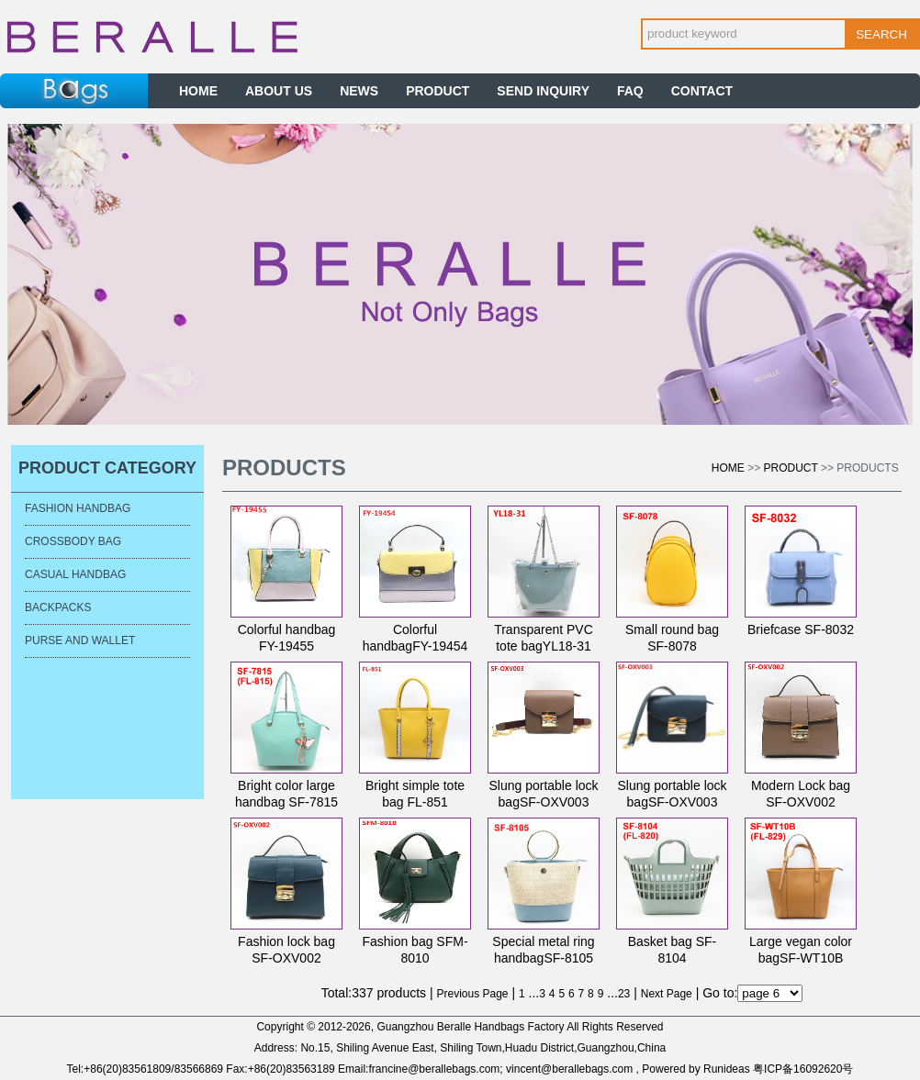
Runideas (726, 1069)
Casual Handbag (75, 574)
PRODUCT (437, 91)
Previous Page (473, 993)
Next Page (666, 993)
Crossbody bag (73, 541)
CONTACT (702, 91)
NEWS (359, 91)
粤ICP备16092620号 (803, 1069)
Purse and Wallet (80, 640)
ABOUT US (278, 91)
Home (728, 468)
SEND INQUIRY (543, 91)
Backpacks (58, 607)
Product (791, 468)
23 (624, 993)
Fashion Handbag (77, 508)
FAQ (630, 91)
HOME (198, 91)
